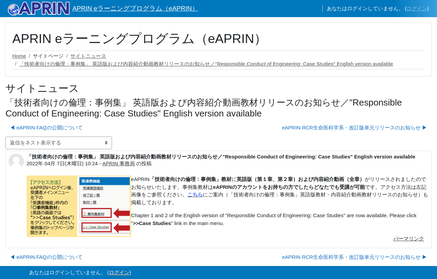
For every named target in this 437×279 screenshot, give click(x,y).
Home (19, 56)
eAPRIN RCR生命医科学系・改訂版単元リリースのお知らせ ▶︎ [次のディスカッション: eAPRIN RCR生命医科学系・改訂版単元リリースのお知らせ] (354, 127)
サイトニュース (88, 56)
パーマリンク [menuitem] (408, 238)
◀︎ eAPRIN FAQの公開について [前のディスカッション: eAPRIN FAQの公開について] (46, 127)
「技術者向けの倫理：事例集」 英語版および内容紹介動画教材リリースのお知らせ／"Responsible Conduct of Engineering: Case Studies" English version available (206, 64)
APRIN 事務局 (118, 163)
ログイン (417, 8)
